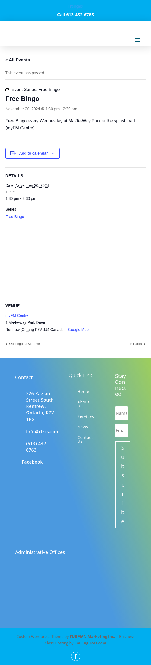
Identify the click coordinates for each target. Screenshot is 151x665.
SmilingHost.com (90, 643)
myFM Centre (16, 315)
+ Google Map (77, 329)
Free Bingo (14, 216)
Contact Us (85, 439)
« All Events (17, 60)
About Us (83, 403)
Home (83, 391)
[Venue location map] (75, 262)
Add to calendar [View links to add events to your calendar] (33, 153)
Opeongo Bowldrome (24, 344)
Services (86, 416)
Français (75, 6)
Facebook (32, 462)
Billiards (136, 344)
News (83, 426)
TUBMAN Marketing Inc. (92, 636)
